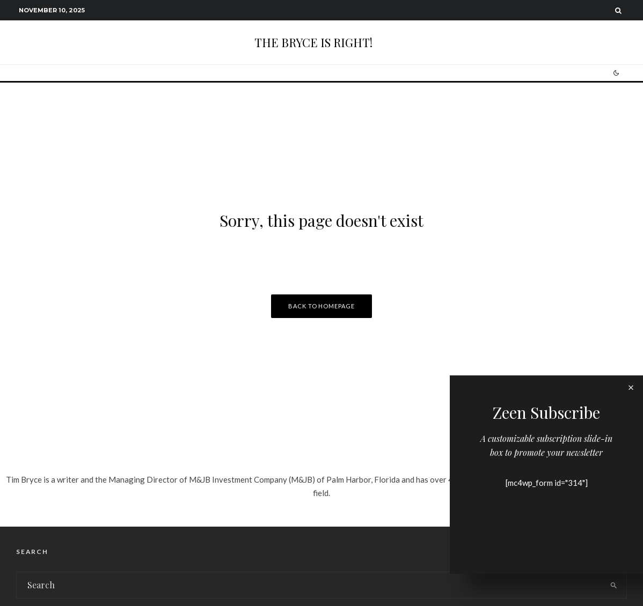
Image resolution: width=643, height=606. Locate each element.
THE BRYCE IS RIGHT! (313, 42)
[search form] (309, 585)
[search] (614, 585)
